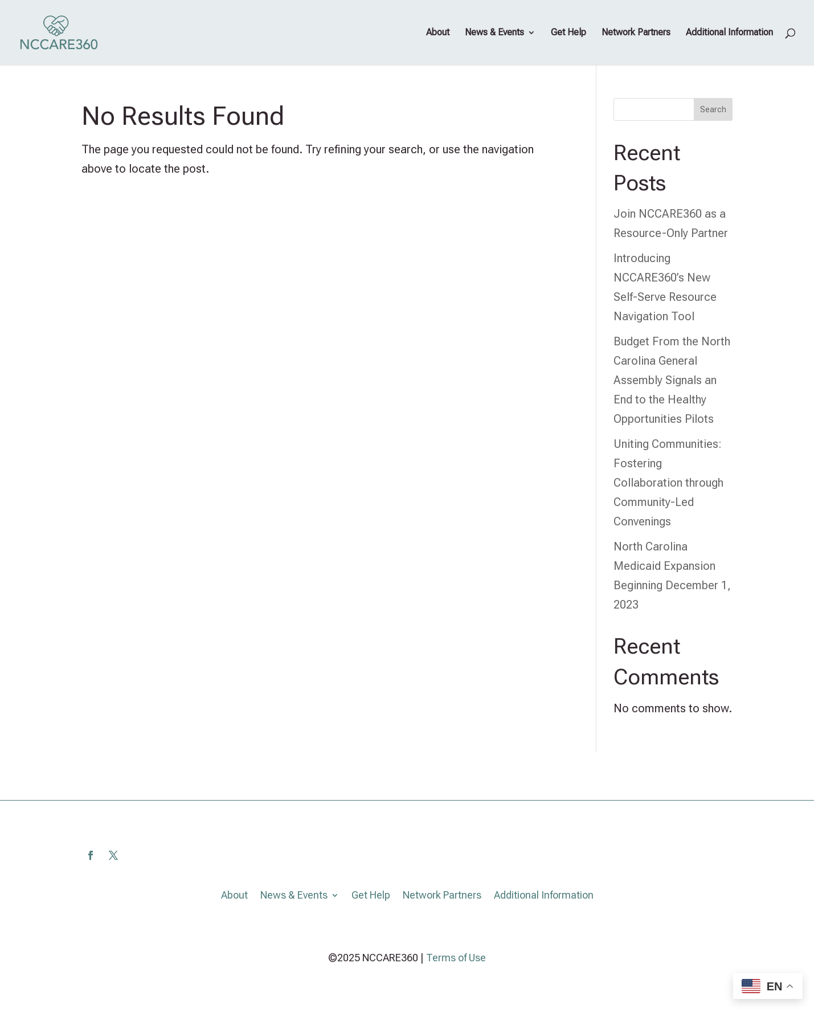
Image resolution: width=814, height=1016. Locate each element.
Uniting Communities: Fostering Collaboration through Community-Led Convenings (668, 482)
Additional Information (729, 33)
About (437, 33)
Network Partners (636, 33)
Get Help (568, 33)
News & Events (494, 33)
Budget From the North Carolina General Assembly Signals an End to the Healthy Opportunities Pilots (671, 380)
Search (713, 109)
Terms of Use (456, 958)
